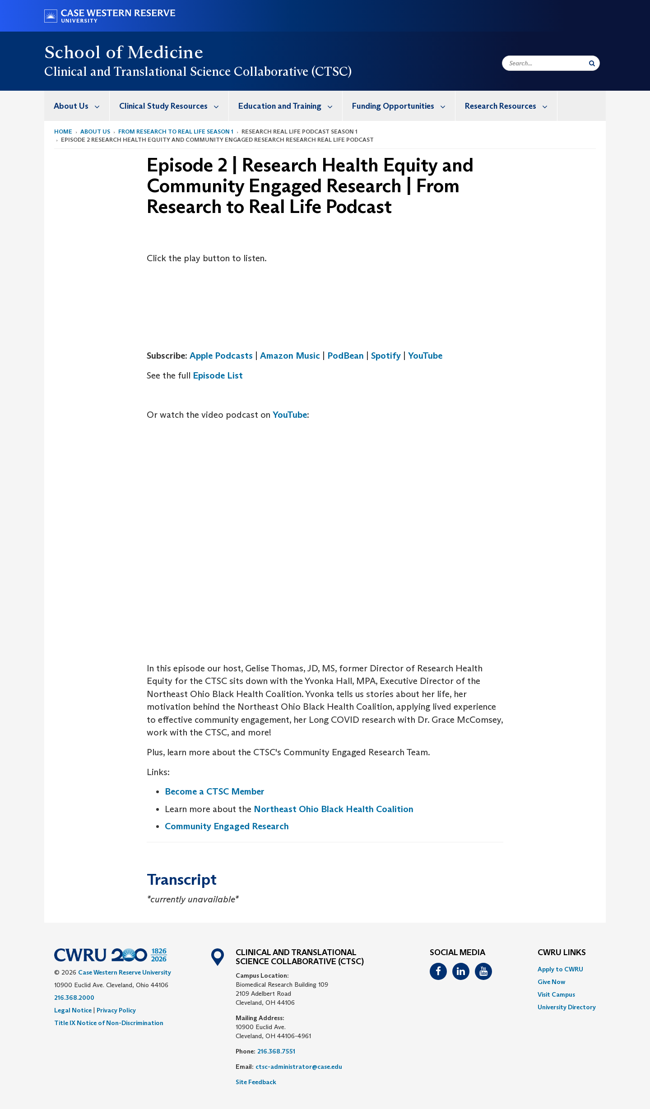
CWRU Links (562, 952)
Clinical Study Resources (173, 106)
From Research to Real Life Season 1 (175, 131)
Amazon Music (290, 355)
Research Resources (511, 106)
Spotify (386, 355)
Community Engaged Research (227, 826)
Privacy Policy (116, 1010)
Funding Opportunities (403, 106)
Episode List (218, 375)
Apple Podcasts (221, 355)
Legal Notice (73, 1010)
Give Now (551, 982)
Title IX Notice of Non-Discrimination (108, 1023)
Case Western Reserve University (124, 972)
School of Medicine (123, 52)
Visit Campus (556, 994)
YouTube (425, 355)
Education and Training (290, 106)
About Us (81, 106)
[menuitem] (77, 106)
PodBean (345, 355)
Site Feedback (256, 1082)
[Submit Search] (592, 63)
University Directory (567, 1007)
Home (63, 131)
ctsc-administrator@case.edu (298, 1067)
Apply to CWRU (560, 969)
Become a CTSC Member (215, 791)
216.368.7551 (276, 1051)
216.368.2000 (74, 997)
